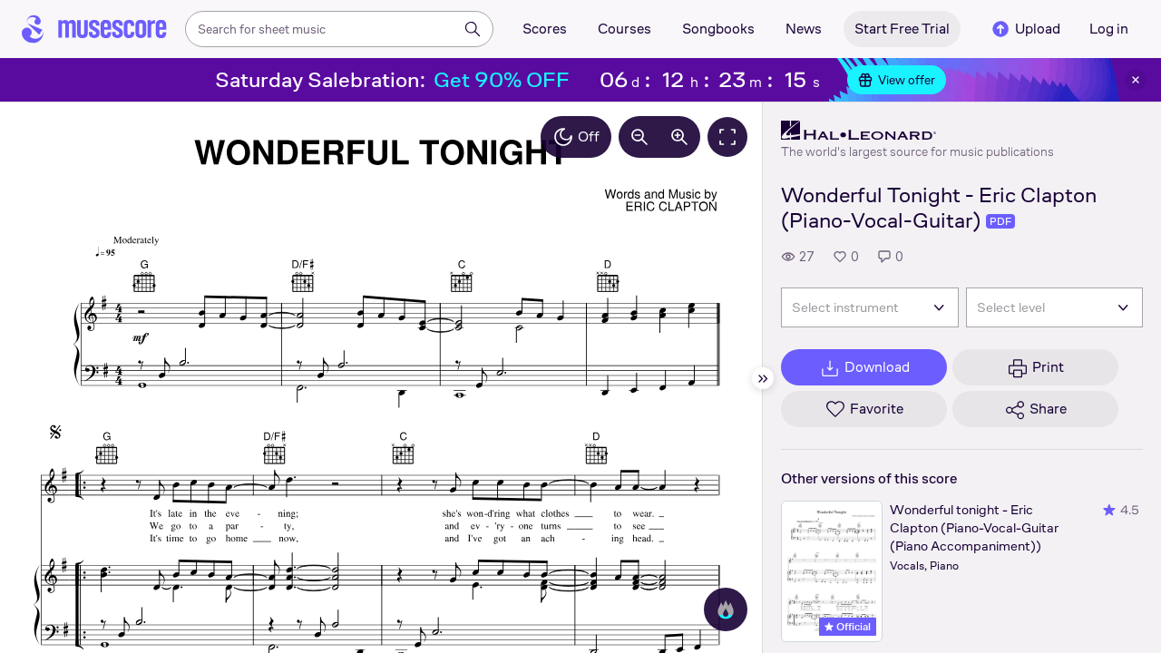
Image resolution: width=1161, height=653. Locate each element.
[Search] (473, 29)
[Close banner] (1135, 80)
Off (576, 137)
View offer (896, 80)
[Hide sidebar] (763, 378)
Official (847, 626)
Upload (1025, 29)
